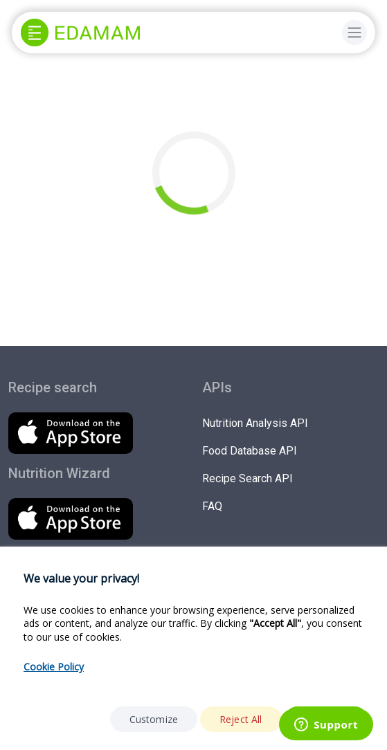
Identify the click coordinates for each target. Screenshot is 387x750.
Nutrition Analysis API (255, 423)
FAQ (212, 506)
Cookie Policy (54, 666)
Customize (153, 719)
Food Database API (249, 450)
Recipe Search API (247, 478)
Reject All (240, 719)
